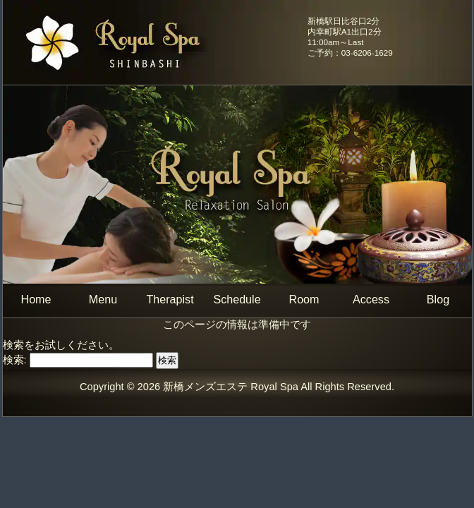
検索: (15, 359)
